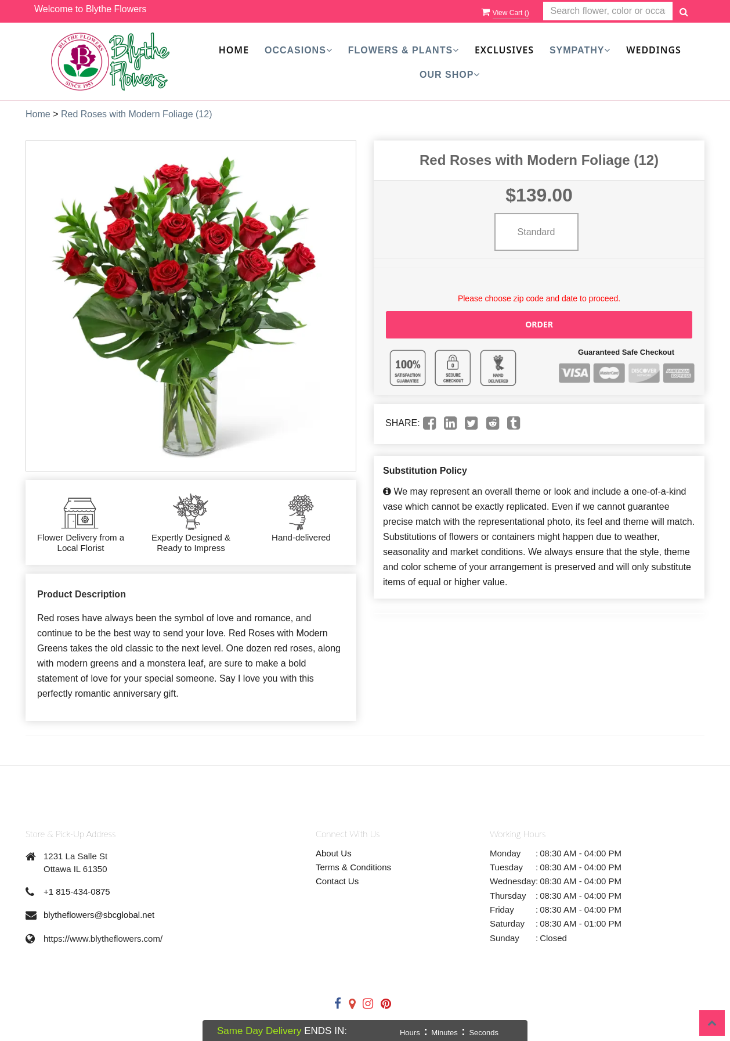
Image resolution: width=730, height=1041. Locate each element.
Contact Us (337, 881)
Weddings (653, 50)
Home (234, 50)
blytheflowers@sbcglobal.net (99, 915)
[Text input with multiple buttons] (608, 11)
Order (539, 324)
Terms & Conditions (353, 867)
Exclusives (504, 50)
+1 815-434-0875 (77, 891)
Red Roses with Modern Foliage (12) (136, 114)
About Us (334, 853)
